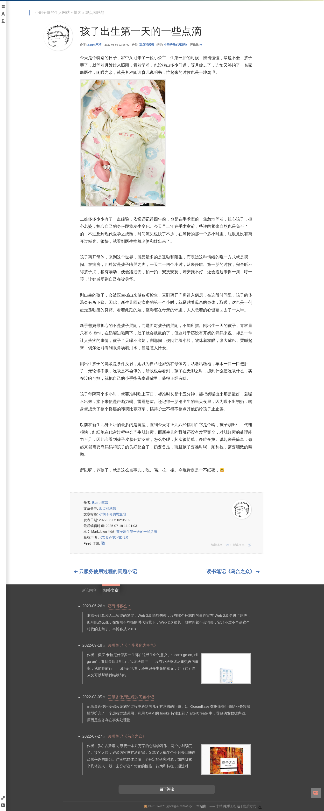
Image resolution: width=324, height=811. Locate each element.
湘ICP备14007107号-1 (180, 806)
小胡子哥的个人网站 (52, 12)
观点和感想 (95, 12)
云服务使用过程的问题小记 (131, 697)
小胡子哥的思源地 (175, 44)
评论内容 (89, 590)
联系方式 (249, 806)
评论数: (196, 44)
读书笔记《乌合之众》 (127, 736)
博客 (77, 12)
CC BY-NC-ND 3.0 (114, 537)
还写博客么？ (119, 606)
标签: (171, 44)
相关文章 (111, 590)
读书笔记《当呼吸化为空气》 (133, 645)
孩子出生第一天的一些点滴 (136, 532)
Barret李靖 (94, 44)
